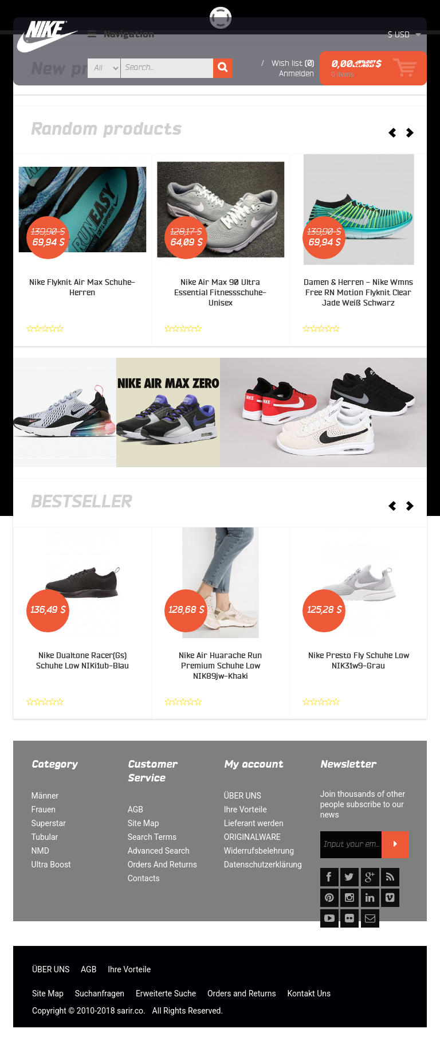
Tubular (45, 837)
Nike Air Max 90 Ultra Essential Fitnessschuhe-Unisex (220, 293)
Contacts (144, 878)
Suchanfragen (99, 993)
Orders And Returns (162, 864)
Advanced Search (159, 850)
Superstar (49, 823)
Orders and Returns (241, 993)
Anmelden (296, 73)
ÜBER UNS (242, 795)
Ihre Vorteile (245, 809)
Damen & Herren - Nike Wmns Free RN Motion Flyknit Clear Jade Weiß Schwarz (358, 293)
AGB (135, 809)
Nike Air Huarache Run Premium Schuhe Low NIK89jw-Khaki (220, 665)
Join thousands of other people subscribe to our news (362, 804)
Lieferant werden (254, 823)
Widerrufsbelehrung (259, 850)
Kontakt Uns (309, 993)
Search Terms (152, 837)
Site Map (143, 823)
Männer (45, 795)
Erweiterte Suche (166, 993)
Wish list (287, 63)
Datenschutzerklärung (263, 864)
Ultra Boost (51, 864)
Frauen (44, 809)
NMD (40, 850)
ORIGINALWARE (252, 837)
